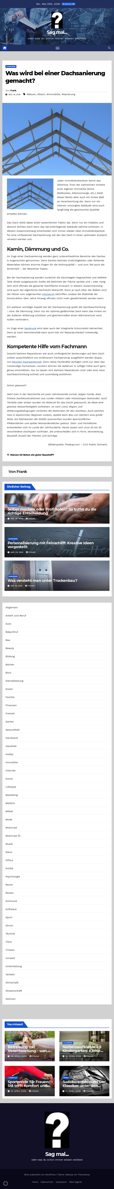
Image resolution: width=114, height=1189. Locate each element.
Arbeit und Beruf (16, 615)
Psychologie (13, 876)
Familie (10, 697)
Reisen (10, 892)
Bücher (10, 664)
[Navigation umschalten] (57, 48)
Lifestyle (11, 786)
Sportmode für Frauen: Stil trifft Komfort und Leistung (28, 1086)
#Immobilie (53, 94)
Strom (9, 925)
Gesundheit (13, 729)
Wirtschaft (12, 982)
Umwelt (10, 958)
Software (11, 909)
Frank (13, 90)
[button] (109, 47)
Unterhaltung (14, 966)
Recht (9, 884)
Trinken (10, 949)
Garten (10, 721)
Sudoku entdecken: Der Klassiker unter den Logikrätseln (84, 1086)
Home (35, 1182)
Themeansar (84, 1174)
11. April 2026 (73, 1091)
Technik (10, 933)
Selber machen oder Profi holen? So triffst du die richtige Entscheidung (52, 511)
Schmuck (11, 901)
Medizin (10, 803)
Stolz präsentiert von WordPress (40, 1174)
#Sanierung (68, 94)
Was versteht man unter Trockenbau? (42, 580)
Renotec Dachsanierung (26, 361)
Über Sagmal (75, 1182)
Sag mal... (57, 32)
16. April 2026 (73, 1056)
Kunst (9, 778)
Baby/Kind (12, 631)
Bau (8, 640)
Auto (8, 623)
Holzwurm (48, 294)
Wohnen (11, 998)
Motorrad (11, 827)
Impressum (61, 1182)
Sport (9, 917)
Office (9, 860)
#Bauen (31, 94)
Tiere (9, 941)
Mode (9, 819)
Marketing (12, 795)
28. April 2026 (19, 1056)
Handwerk (10, 66)
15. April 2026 (19, 1091)
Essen (9, 689)
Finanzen (11, 705)
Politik (9, 868)
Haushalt (11, 746)
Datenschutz (47, 1182)
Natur (9, 852)
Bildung (10, 656)
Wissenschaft (14, 990)
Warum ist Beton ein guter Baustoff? (30, 454)
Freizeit (10, 713)
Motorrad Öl (13, 835)
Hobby (9, 754)
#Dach (41, 94)
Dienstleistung (14, 680)
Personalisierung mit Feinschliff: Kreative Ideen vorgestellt (51, 545)
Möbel (9, 811)
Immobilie (12, 762)
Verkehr (10, 974)
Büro (8, 672)
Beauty (10, 648)
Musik (9, 843)
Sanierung (30, 328)
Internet (10, 770)
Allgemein (12, 607)
